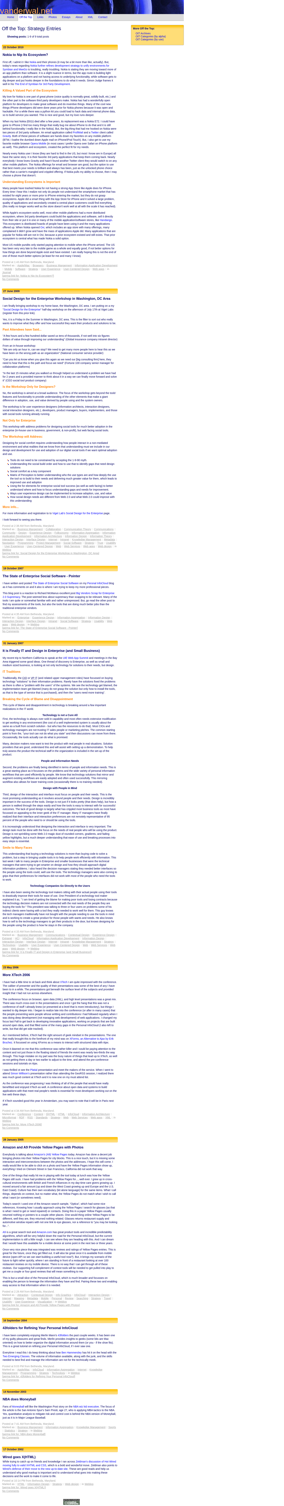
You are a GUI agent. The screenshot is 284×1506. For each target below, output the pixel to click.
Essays (66, 17)
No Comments (10, 279)
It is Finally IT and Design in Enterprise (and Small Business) (51, 651)
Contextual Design (78, 934)
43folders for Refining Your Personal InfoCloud (40, 1328)
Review (69, 1298)
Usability (111, 542)
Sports (112, 1427)
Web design (105, 546)
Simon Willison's (20, 1073)
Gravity (7, 136)
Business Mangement (59, 265)
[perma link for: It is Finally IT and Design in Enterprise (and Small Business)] (47, 952)
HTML (61, 1114)
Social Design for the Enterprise (22, 309)
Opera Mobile (38, 143)
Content (38, 1114)
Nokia (33, 62)
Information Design (76, 536)
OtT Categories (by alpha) (151, 36)
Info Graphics (63, 1294)
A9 (4, 1232)
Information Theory (101, 536)
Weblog (6, 549)
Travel (107, 1298)
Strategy (33, 269)
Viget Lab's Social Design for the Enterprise (77, 513)
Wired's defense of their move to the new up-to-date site (35, 1468)
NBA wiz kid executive (86, 1406)
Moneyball (18, 1406)
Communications (103, 529)
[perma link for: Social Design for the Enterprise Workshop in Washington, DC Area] (50, 553)
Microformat (9, 1117)
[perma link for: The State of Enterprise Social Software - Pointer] (40, 627)
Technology (9, 945)
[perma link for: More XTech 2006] (22, 1124)
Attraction (22, 1294)
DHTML (50, 1114)
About (79, 17)
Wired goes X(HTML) (19, 1457)
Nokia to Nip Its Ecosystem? (25, 55)
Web (58, 546)
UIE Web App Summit (75, 657)
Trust (100, 542)
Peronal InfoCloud (97, 583)
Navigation (8, 542)
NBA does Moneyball (19, 1399)
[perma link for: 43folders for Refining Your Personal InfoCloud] (38, 1376)
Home (10, 17)
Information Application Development (96, 265)
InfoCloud (28, 938)
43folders (63, 1335)
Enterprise (23, 617)
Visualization (45, 1301)
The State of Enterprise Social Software (56, 583)
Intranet (64, 539)
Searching (82, 1298)
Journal (6, 272)
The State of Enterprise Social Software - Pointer (41, 576)
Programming (25, 542)
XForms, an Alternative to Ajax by (89, 1038)
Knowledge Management (86, 539)
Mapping (19, 1298)
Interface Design (35, 539)
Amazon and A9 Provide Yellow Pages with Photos (43, 1147)
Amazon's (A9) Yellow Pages (51, 1154)
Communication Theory (77, 529)
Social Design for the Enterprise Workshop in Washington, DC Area (56, 299)
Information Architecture (48, 536)
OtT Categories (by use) (150, 39)
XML (90, 17)
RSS (30, 1117)
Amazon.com (44, 1232)
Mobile (8, 269)
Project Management (48, 542)
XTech (64, 982)
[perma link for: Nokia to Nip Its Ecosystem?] (28, 275)
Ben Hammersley (72, 1352)
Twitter (95, 132)
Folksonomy (62, 532)
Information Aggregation (86, 532)
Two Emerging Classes (16, 1356)
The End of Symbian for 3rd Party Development (42, 84)
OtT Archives (143, 33)
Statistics (10, 1430)
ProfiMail (78, 132)
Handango (106, 220)
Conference (24, 1114)
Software (20, 269)
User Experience (51, 269)
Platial (33, 1069)
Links (40, 17)
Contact (102, 17)
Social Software (72, 542)
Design (22, 532)
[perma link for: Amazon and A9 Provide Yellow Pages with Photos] (41, 1305)
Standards (42, 1117)
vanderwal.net (26, 11)
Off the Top (25, 17)
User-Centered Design (76, 269)
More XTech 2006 (16, 975)
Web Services (72, 546)
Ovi (42, 227)
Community (9, 532)
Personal (57, 1298)
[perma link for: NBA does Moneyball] (23, 1434)
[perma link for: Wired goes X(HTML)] (24, 1487)
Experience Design (41, 532)
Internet (52, 539)
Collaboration (53, 529)
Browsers (38, 265)
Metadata (109, 539)
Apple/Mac (23, 265)
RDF (21, 1117)
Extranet (7, 938)
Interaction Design (12, 539)
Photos (53, 17)
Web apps (98, 269)
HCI (17, 938)
